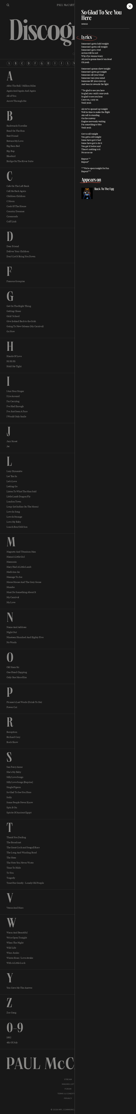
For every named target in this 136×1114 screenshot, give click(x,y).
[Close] (130, 6)
